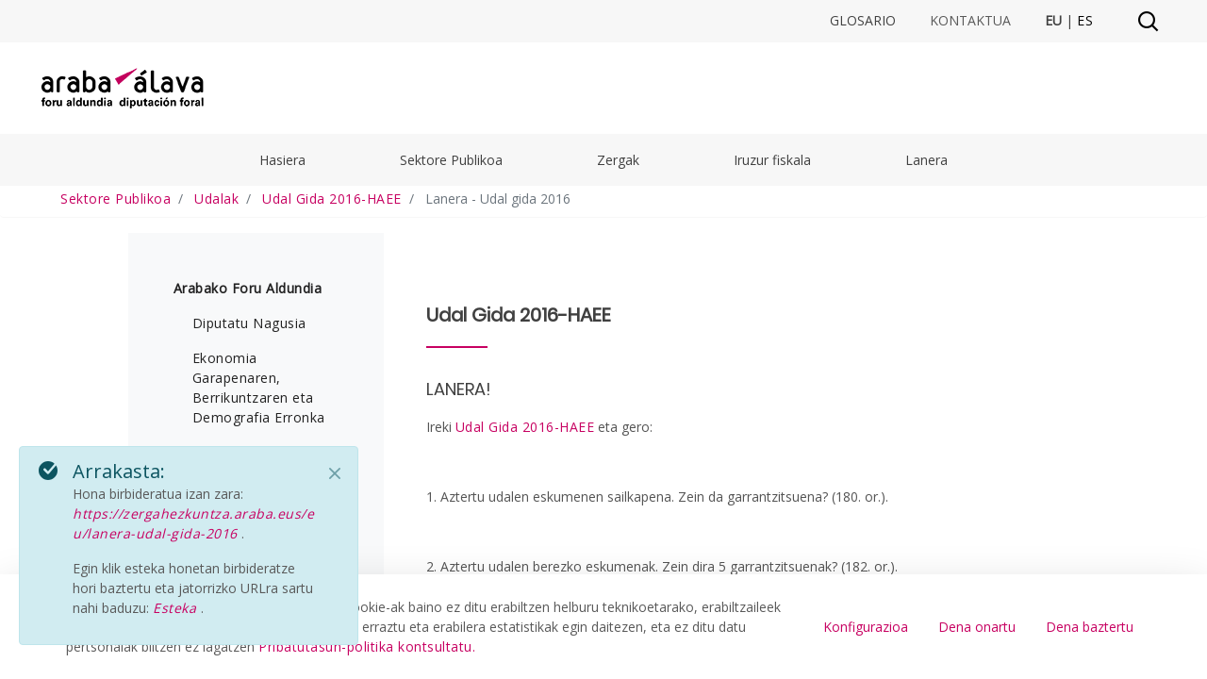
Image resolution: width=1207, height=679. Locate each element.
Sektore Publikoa (451, 160)
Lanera (926, 160)
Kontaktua (970, 20)
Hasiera (282, 160)
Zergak (618, 160)
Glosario (863, 20)
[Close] (335, 473)
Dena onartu (977, 627)
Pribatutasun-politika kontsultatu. (366, 646)
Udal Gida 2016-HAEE (525, 427)
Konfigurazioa (865, 627)
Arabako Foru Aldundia (248, 288)
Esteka (177, 608)
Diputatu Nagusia (249, 323)
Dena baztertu (1089, 627)
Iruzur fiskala (772, 160)
